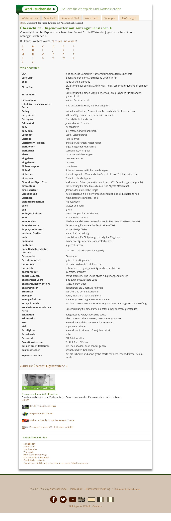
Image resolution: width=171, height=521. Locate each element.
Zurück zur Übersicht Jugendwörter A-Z (43, 366)
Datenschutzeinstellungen (127, 489)
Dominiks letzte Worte (34, 460)
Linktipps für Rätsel (79, 506)
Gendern (97, 506)
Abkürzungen (129, 18)
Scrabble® (49, 18)
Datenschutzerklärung (98, 488)
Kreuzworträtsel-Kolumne (36, 457)
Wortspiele (29, 452)
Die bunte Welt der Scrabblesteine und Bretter (52, 420)
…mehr (25, 399)
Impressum (76, 488)
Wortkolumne (30, 449)
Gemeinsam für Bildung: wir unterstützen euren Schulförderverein (56, 463)
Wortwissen (29, 446)
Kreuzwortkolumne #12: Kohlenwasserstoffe (51, 427)
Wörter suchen (30, 18)
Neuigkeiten (29, 443)
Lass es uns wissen (64, 41)
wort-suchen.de (58, 488)
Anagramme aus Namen (41, 413)
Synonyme (110, 18)
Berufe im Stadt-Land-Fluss (42, 406)
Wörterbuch (91, 18)
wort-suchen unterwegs (35, 454)
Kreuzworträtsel (70, 18)
